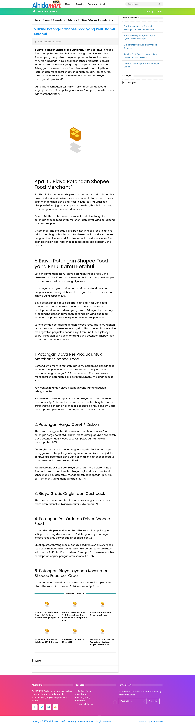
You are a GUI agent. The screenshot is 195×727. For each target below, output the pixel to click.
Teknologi (72, 20)
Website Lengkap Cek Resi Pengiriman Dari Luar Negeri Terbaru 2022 (102, 646)
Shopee (46, 20)
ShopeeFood (59, 20)
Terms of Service (85, 704)
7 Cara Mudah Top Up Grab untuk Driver (100, 617)
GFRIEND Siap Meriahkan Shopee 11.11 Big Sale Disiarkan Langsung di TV (47, 619)
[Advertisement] (142, 107)
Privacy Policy (83, 697)
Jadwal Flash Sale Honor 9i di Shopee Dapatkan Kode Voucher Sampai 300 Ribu (74, 620)
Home (37, 20)
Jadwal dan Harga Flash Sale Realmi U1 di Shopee (46, 644)
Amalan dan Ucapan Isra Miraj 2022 (74, 644)
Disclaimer (82, 694)
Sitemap (81, 700)
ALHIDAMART (157, 721)
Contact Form (84, 691)
